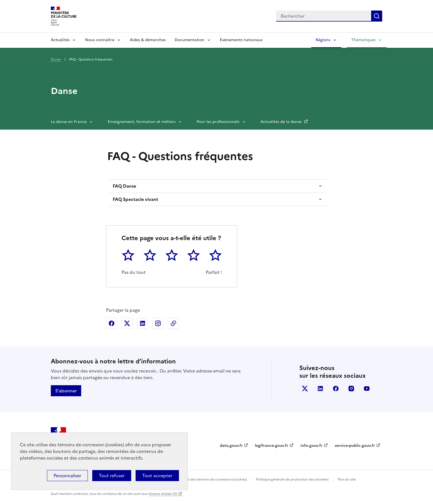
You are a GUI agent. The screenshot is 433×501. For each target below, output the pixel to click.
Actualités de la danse (281, 122)
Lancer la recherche (376, 16)
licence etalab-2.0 (163, 493)
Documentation (189, 40)
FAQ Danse (124, 186)
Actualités (60, 40)
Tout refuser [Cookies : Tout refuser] (112, 475)
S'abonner (66, 390)
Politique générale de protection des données (292, 479)
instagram (351, 388)
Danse (56, 59)
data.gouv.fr (231, 445)
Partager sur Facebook (111, 323)
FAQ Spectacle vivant (135, 199)
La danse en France (69, 122)
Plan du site (347, 479)
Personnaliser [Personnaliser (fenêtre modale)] (67, 475)
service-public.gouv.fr (355, 445)
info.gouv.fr (311, 445)
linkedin (320, 388)
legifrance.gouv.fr (271, 445)
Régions (323, 40)
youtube (366, 388)
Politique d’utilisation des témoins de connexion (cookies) (201, 479)
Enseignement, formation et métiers (142, 122)
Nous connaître (99, 40)
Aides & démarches (148, 40)
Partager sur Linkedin (142, 323)
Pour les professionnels (218, 122)
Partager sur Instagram (157, 323)
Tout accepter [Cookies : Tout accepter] (157, 475)
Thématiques (363, 40)
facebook (335, 388)
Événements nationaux (241, 40)
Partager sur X (127, 323)
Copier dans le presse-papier (173, 323)
